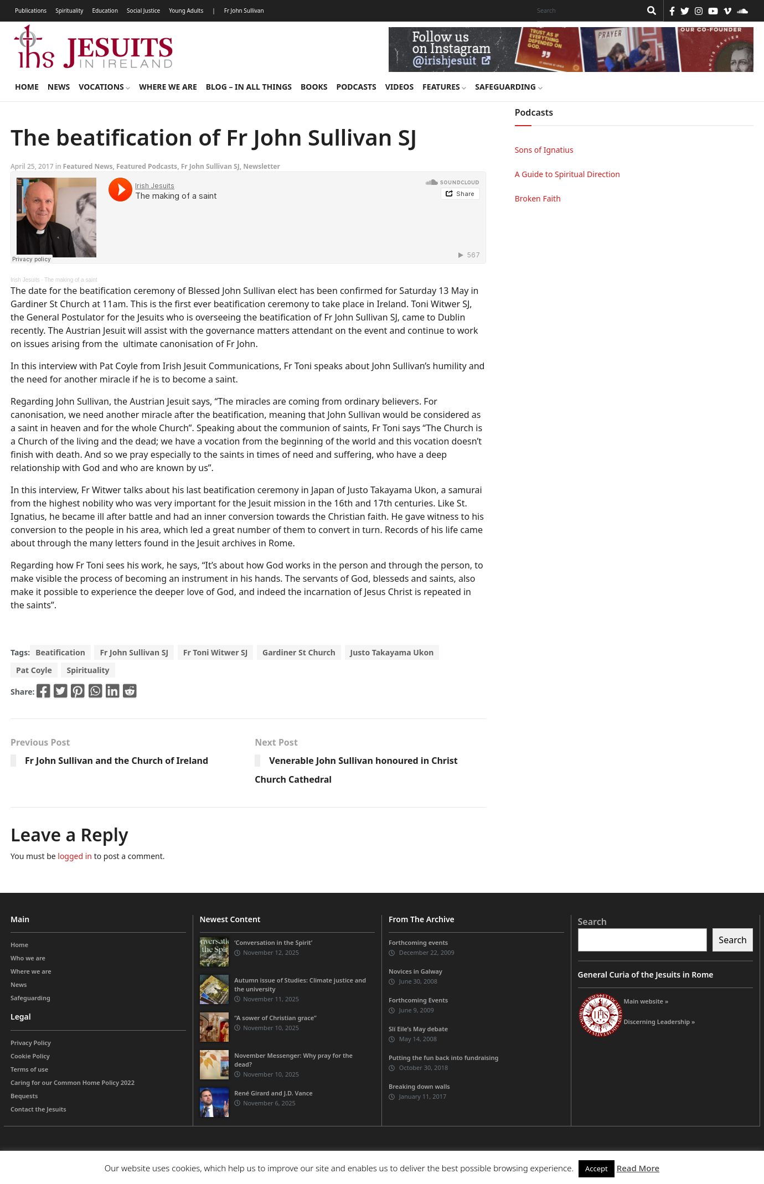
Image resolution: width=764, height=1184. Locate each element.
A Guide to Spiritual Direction (567, 174)
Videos (399, 86)
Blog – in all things (249, 86)
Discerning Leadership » (659, 1021)
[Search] (586, 10)
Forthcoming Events (418, 1000)
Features (444, 86)
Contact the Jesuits (38, 1109)
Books (314, 86)
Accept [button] (596, 1168)
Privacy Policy (31, 1042)
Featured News (88, 166)
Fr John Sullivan (244, 10)
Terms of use (29, 1069)
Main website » (646, 1001)
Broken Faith (538, 198)
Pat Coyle (34, 670)
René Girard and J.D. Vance (273, 1093)
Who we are (28, 958)
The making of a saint (70, 280)
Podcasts (356, 86)
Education (105, 10)
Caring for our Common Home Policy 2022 (73, 1082)
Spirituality (69, 10)
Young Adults (186, 10)
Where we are (168, 86)
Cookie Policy (30, 1056)
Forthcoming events (418, 942)
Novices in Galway (415, 971)
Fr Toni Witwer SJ (215, 652)
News (59, 86)
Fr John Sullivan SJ (210, 166)
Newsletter (261, 166)
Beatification (60, 652)
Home (27, 86)
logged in (75, 856)
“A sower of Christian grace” (275, 1018)
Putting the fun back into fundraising (443, 1057)
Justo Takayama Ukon (392, 652)
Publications (31, 10)
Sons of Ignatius (544, 149)
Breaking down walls (419, 1086)
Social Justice (143, 10)
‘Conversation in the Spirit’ (273, 942)
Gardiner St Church (298, 652)
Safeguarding (508, 86)
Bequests (24, 1096)
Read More (638, 1167)
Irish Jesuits (25, 280)
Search (592, 922)
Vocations (104, 86)
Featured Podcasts (146, 166)
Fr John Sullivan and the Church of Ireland (116, 760)
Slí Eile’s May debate (418, 1029)
